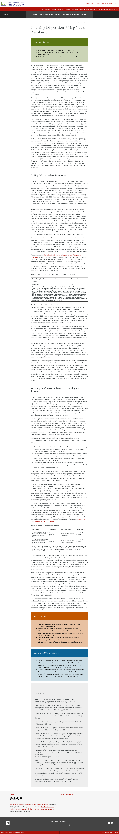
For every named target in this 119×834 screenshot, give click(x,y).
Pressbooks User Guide (49, 825)
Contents (13, 14)
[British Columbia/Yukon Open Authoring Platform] (13, 3)
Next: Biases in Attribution (110, 832)
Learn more (72, 9)
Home (88, 3)
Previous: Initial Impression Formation (12, 832)
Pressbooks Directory (63, 825)
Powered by (58, 821)
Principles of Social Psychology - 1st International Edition (29, 804)
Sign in (98, 3)
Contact (72, 825)
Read (92, 3)
